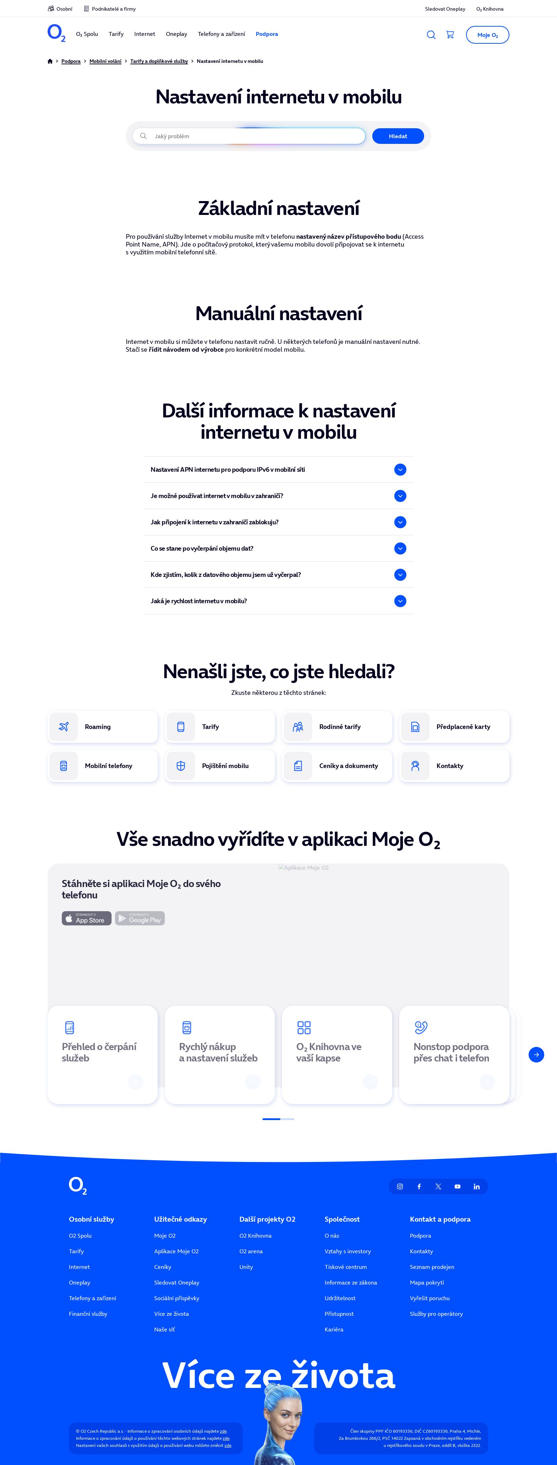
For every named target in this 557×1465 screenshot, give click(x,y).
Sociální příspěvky (176, 1298)
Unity (246, 1267)
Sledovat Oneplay (445, 8)
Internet (144, 34)
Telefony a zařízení (221, 34)
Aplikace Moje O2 (176, 1251)
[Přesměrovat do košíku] (450, 35)
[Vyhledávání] (431, 35)
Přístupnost (339, 1314)
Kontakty (421, 1251)
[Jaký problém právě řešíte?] (249, 136)
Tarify (116, 34)
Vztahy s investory (348, 1251)
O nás (332, 1235)
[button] (485, 35)
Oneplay (176, 34)
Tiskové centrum (346, 1267)
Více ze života (171, 1314)
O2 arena (251, 1251)
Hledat (398, 136)
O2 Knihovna (255, 1235)
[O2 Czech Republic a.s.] (56, 34)
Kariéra (334, 1329)
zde (223, 1431)
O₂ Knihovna (490, 8)
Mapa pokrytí (427, 1282)
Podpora (267, 34)
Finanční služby (88, 1314)
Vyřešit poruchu (430, 1298)
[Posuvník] (278, 1119)
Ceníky (162, 1267)
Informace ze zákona (351, 1282)
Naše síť (164, 1329)
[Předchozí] (20, 1055)
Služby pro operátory (436, 1314)
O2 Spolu (80, 1235)
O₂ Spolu (87, 34)
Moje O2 (164, 1235)
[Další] (536, 1055)
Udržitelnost (340, 1298)
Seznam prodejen (432, 1267)
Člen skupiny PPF (367, 1431)
